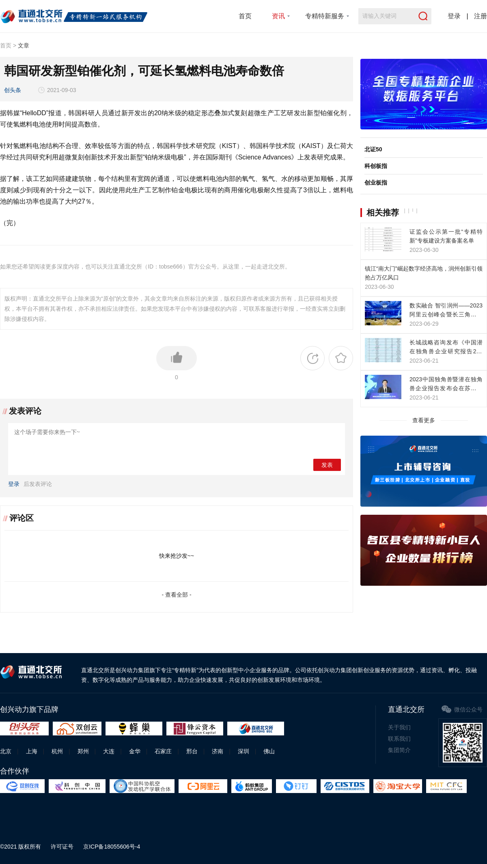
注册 (480, 16)
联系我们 (399, 738)
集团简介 (399, 750)
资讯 (278, 16)
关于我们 (399, 727)
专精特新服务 (324, 16)
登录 (454, 16)
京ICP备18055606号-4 (111, 846)
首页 (245, 16)
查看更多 (423, 420)
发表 (327, 465)
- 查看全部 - (176, 594)
